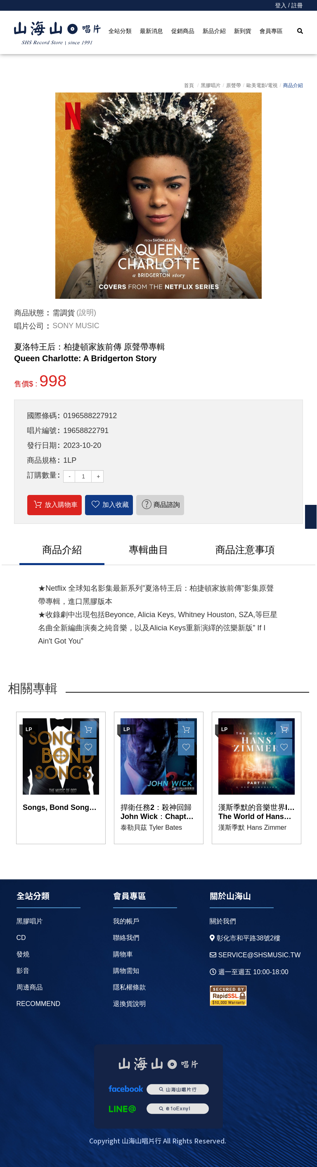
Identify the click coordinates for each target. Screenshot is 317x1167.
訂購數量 (42, 475)
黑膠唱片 (210, 85)
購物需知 (126, 970)
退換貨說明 (129, 1003)
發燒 (23, 954)
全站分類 (120, 31)
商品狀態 (29, 313)
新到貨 (242, 31)
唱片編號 (42, 430)
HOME (57, 33)
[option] (158, 195)
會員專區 (271, 31)
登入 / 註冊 (289, 5)
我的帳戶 (126, 921)
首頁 (189, 85)
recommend (39, 1003)
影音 (23, 970)
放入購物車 (61, 504)
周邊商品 (30, 987)
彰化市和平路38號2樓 (245, 938)
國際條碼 (42, 416)
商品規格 (42, 460)
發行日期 (42, 445)
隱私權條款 (129, 987)
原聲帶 (233, 85)
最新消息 (151, 31)
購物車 (123, 954)
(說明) (86, 313)
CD (21, 937)
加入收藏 (115, 504)
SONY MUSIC (75, 326)
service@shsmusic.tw (255, 955)
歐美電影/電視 (261, 85)
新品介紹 (214, 31)
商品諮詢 (167, 504)
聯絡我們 (126, 937)
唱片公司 (29, 326)
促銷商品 (182, 31)
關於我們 (223, 921)
